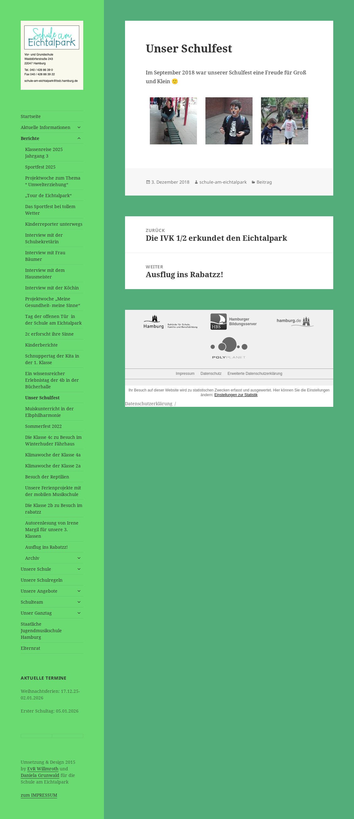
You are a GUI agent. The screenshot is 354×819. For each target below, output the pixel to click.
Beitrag (264, 182)
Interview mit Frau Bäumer (45, 256)
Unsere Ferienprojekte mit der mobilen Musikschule (53, 491)
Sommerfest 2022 (43, 426)
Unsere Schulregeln (42, 580)
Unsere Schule (36, 569)
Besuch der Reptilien (47, 477)
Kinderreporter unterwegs (53, 224)
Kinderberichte (41, 345)
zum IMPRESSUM (39, 795)
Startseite (31, 116)
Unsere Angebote (39, 591)
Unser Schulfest (42, 398)
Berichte (30, 138)
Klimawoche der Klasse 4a (53, 455)
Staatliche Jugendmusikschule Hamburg (41, 630)
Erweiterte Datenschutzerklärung (255, 373)
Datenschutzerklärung (148, 404)
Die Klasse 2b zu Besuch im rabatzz (53, 508)
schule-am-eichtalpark (223, 182)
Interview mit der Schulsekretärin (44, 238)
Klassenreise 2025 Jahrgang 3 (44, 152)
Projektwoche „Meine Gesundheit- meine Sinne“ (52, 302)
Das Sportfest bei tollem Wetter (50, 209)
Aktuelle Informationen (45, 127)
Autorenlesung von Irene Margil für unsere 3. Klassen (52, 529)
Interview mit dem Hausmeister (45, 273)
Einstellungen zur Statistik (236, 395)
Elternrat (30, 648)
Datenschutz (210, 373)
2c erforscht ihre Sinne (49, 334)
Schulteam (32, 602)
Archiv (32, 558)
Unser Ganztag (36, 613)
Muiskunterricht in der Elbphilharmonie (49, 412)
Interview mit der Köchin (52, 288)
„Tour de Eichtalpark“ (48, 195)
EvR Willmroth (42, 769)
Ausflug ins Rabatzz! (46, 547)
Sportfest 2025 (40, 167)
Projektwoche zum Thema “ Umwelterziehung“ (52, 181)
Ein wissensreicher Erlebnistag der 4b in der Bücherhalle (52, 380)
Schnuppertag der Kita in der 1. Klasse (52, 359)
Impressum (185, 373)
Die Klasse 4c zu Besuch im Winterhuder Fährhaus (53, 440)
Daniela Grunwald (40, 775)
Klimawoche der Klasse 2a (53, 466)
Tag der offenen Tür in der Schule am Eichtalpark (53, 319)
